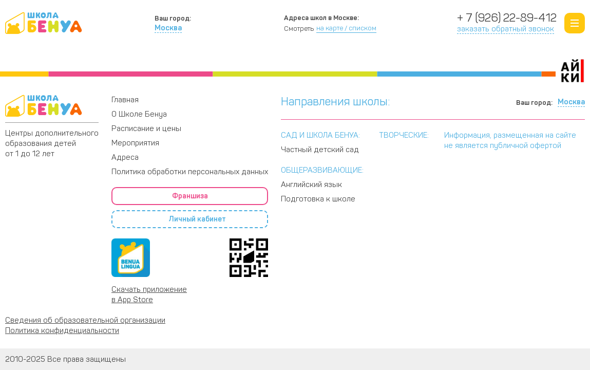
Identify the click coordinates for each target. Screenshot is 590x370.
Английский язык (311, 184)
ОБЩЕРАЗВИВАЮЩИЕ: (322, 170)
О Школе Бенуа (37, 59)
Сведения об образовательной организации (85, 320)
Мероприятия (135, 142)
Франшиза (190, 196)
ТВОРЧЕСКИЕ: (404, 135)
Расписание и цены (364, 59)
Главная (125, 99)
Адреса (519, 59)
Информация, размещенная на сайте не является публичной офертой (510, 140)
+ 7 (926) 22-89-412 (507, 18)
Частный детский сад (320, 149)
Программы (192, 59)
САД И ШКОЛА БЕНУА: (320, 135)
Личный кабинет (190, 219)
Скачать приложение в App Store (149, 294)
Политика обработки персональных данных (189, 171)
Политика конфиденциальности (62, 330)
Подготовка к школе (318, 198)
